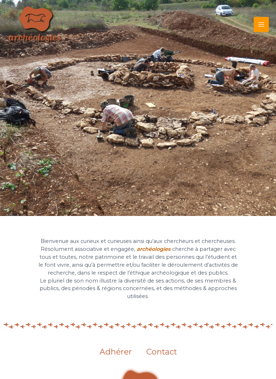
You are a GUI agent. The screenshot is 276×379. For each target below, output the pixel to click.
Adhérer (116, 352)
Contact (161, 352)
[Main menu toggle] (261, 24)
